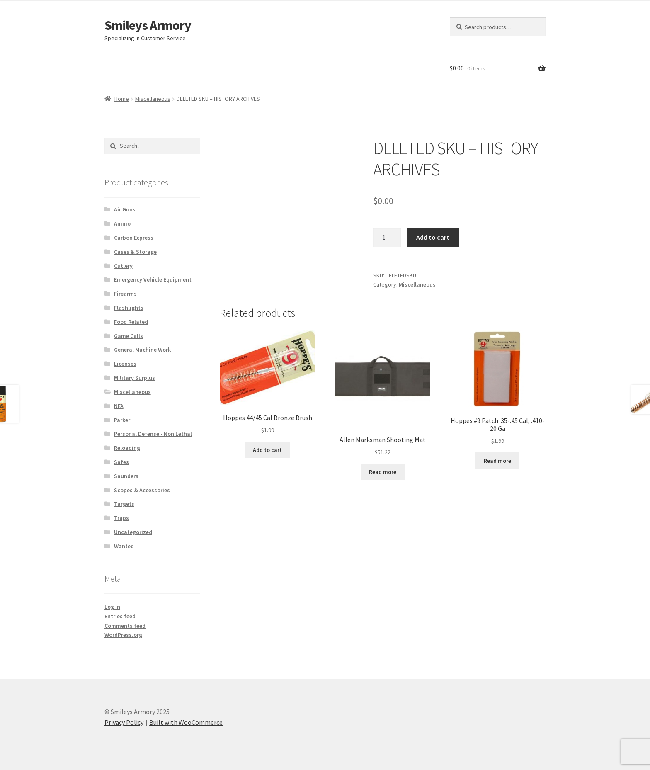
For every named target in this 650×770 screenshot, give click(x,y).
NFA (119, 406)
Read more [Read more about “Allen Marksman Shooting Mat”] (382, 472)
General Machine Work (142, 349)
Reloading (127, 448)
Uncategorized (133, 532)
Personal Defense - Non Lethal (153, 433)
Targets (124, 504)
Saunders (126, 476)
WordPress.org (123, 635)
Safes (121, 462)
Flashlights (128, 307)
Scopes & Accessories (142, 490)
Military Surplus (134, 377)
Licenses (125, 363)
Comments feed (125, 625)
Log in (112, 606)
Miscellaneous (152, 98)
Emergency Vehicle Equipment (153, 279)
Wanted (124, 546)
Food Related (131, 321)
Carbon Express (133, 237)
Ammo (122, 223)
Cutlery (123, 266)
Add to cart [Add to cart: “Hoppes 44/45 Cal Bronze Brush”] (267, 450)
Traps (121, 518)
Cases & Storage (135, 251)
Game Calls (128, 336)
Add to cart (432, 237)
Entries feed (120, 616)
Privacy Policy (123, 722)
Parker (122, 420)
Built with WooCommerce (186, 722)
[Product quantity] (387, 237)
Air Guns (125, 209)
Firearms (125, 293)
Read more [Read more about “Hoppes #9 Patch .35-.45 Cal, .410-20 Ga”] (497, 460)
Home (121, 98)
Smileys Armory (147, 25)
